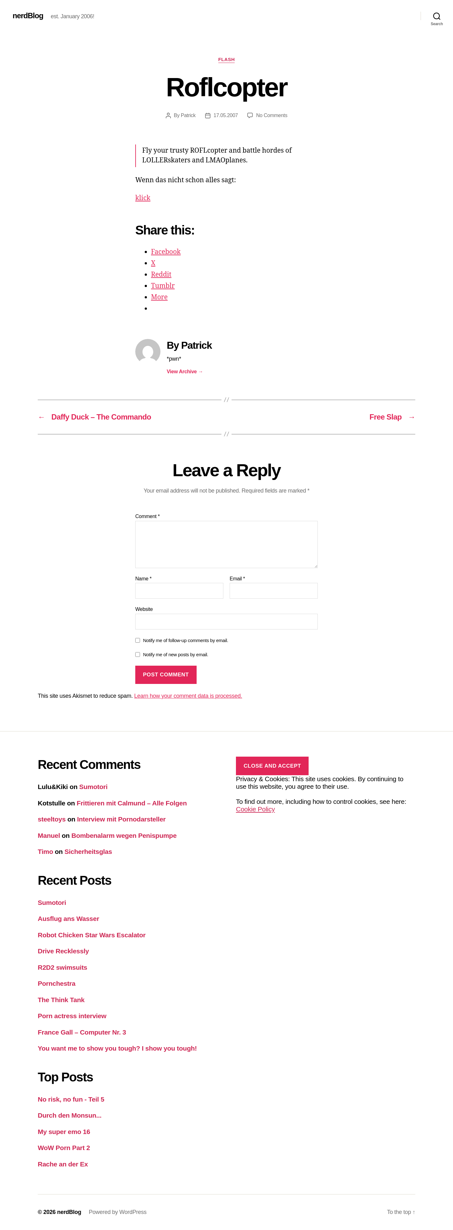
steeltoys (52, 819)
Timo (45, 851)
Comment (147, 516)
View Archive (185, 371)
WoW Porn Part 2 (64, 1147)
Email (237, 578)
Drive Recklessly (63, 951)
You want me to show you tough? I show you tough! (117, 1048)
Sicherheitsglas (88, 851)
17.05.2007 (226, 115)
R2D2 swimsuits (62, 967)
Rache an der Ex (63, 1164)
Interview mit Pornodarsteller (121, 819)
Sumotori (93, 786)
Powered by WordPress (117, 1212)
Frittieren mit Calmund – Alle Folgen (132, 803)
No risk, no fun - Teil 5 (71, 1099)
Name (143, 578)
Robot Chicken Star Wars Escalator (92, 935)
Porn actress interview (72, 1015)
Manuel (49, 835)
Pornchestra (57, 983)
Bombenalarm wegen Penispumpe (123, 835)
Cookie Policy (255, 809)
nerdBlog (28, 16)
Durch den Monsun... (70, 1115)
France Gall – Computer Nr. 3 (82, 1032)
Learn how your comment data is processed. (188, 696)
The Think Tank (61, 999)
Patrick (188, 115)
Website (144, 609)
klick (142, 198)
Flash (226, 59)
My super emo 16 (64, 1131)
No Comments (271, 115)
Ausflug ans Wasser (68, 918)
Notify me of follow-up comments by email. (185, 640)
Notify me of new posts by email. (175, 654)
